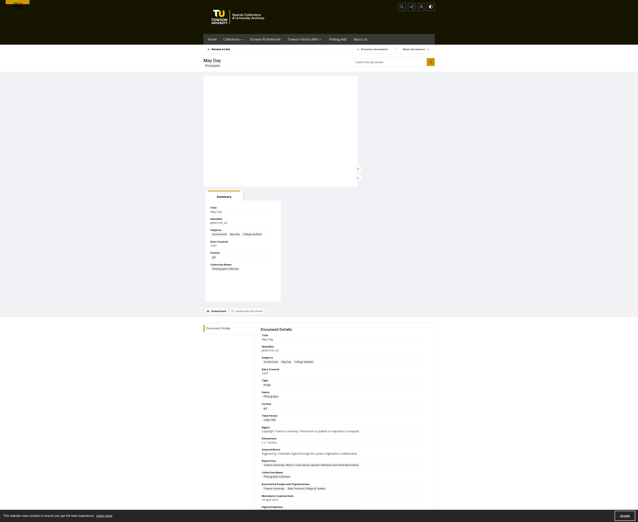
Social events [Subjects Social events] (374, 119)
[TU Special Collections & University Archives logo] (239, 17)
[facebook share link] (335, 480)
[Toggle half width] (358, 178)
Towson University (213, 505)
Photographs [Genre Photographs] (271, 281)
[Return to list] (220, 49)
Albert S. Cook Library (296, 505)
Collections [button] (233, 39)
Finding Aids (338, 39)
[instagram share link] (326, 480)
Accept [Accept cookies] (625, 515)
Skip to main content (18, 2)
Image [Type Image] (267, 269)
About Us (360, 39)
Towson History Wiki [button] (304, 39)
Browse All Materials (265, 39)
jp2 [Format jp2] (368, 142)
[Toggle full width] (358, 169)
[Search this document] (390, 62)
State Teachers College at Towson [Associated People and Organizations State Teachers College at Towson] (306, 373)
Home (212, 39)
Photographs (212, 65)
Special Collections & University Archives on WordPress (354, 488)
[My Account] (421, 7)
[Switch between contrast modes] (431, 7)
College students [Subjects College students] (406, 119)
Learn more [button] (104, 515)
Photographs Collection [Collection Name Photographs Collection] (380, 153)
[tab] (378, 81)
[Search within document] (431, 62)
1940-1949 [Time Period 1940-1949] (270, 305)
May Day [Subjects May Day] (389, 119)
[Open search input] (401, 7)
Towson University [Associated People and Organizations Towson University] (274, 373)
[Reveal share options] (411, 7)
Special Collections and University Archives (385, 505)
